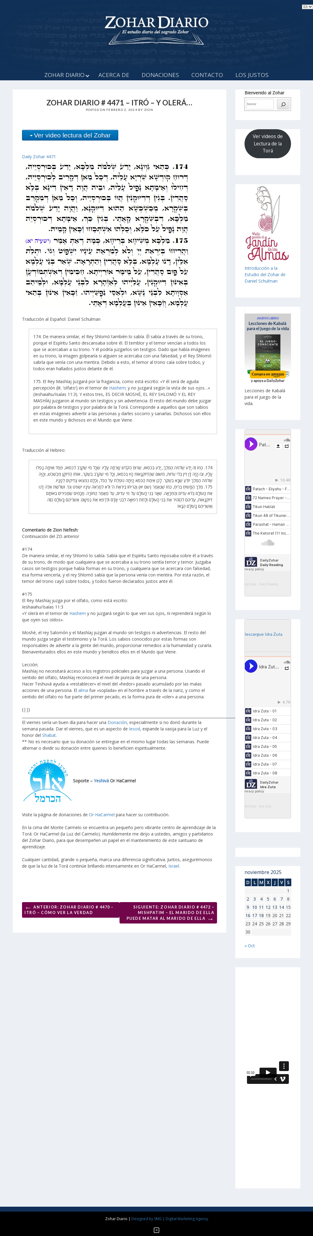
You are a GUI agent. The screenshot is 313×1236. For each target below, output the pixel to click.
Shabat (49, 735)
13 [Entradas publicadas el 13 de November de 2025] (274, 907)
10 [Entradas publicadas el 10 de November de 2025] (254, 907)
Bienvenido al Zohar (264, 93)
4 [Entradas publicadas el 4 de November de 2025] (261, 899)
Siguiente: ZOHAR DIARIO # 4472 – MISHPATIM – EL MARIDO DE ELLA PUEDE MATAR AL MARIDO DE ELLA (171, 914)
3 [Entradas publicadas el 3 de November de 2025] (254, 899)
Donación (117, 722)
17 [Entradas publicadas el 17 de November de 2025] (254, 915)
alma (83, 690)
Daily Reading (268, 584)
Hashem (117, 388)
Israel (173, 866)
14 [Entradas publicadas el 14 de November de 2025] (281, 907)
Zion (148, 110)
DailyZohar (249, 584)
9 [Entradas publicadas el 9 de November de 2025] (248, 907)
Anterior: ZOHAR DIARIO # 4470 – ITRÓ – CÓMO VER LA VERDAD (69, 909)
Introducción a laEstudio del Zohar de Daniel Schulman (265, 274)
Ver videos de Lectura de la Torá (268, 143)
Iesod (134, 729)
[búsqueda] (283, 104)
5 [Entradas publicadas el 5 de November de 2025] (268, 899)
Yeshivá (101, 781)
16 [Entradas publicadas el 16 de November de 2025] (247, 915)
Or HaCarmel (102, 814)
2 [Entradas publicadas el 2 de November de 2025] (248, 899)
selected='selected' (307, 7)
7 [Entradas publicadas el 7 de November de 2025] (281, 899)
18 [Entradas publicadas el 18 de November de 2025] (261, 915)
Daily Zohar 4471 (39, 156)
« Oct (250, 946)
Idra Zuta (265, 806)
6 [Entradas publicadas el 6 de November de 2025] (275, 899)
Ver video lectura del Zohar (72, 135)
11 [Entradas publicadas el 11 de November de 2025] (261, 907)
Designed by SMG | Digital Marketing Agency (169, 1218)
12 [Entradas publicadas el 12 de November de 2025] (268, 907)
